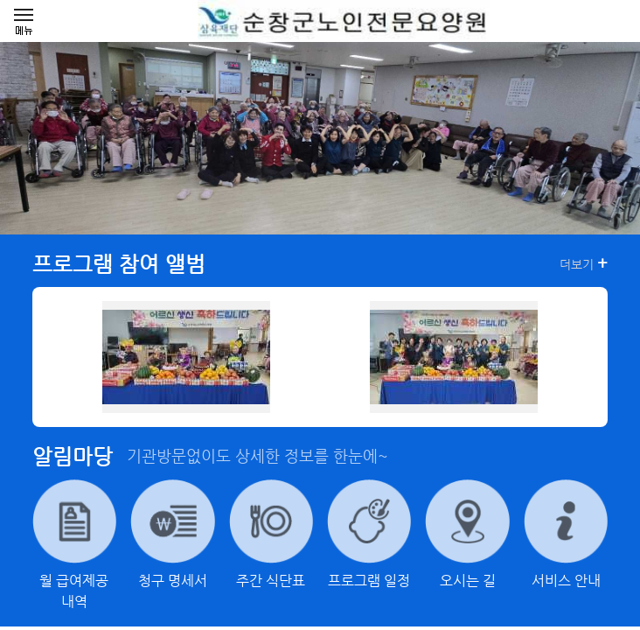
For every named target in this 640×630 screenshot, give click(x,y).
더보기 (584, 263)
